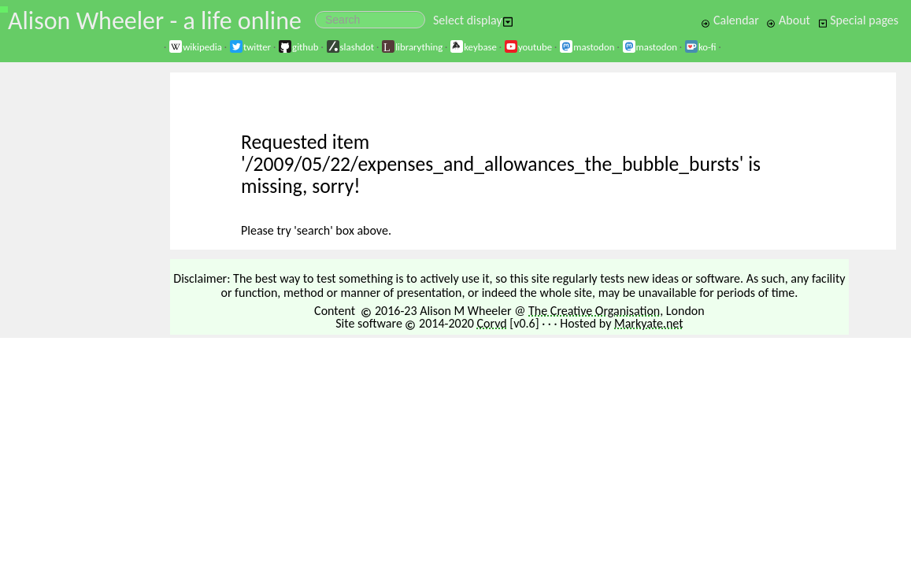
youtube (528, 47)
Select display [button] (473, 20)
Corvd (491, 323)
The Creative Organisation (594, 310)
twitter (250, 47)
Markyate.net (648, 323)
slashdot (350, 47)
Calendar (730, 20)
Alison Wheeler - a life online (155, 21)
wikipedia (195, 47)
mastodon (586, 47)
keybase (473, 47)
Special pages (858, 20)
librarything (412, 47)
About (787, 20)
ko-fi (700, 47)
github (298, 47)
